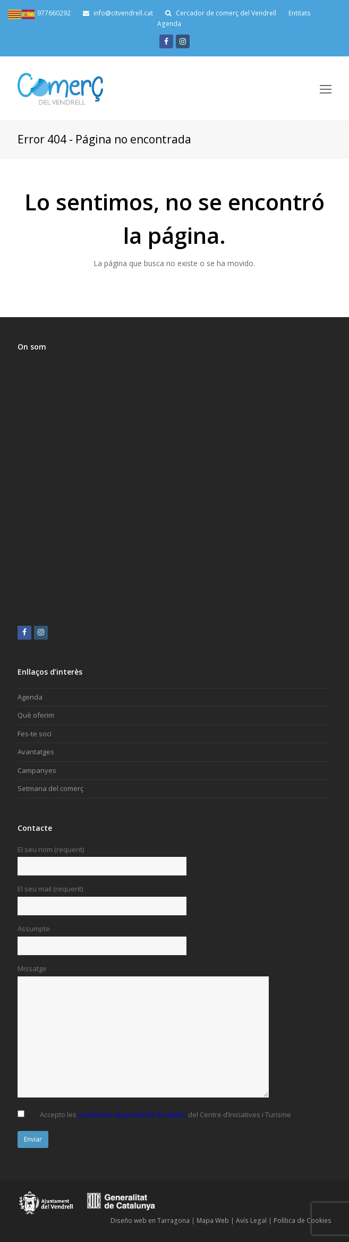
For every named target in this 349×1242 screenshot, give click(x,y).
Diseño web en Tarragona (150, 1220)
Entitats (299, 13)
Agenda (169, 23)
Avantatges (36, 751)
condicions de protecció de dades (132, 1114)
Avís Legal (251, 1220)
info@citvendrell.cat (118, 13)
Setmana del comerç (50, 788)
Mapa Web (213, 1220)
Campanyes (37, 770)
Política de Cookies (302, 1220)
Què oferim (36, 715)
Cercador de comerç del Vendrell (226, 13)
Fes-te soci (35, 733)
